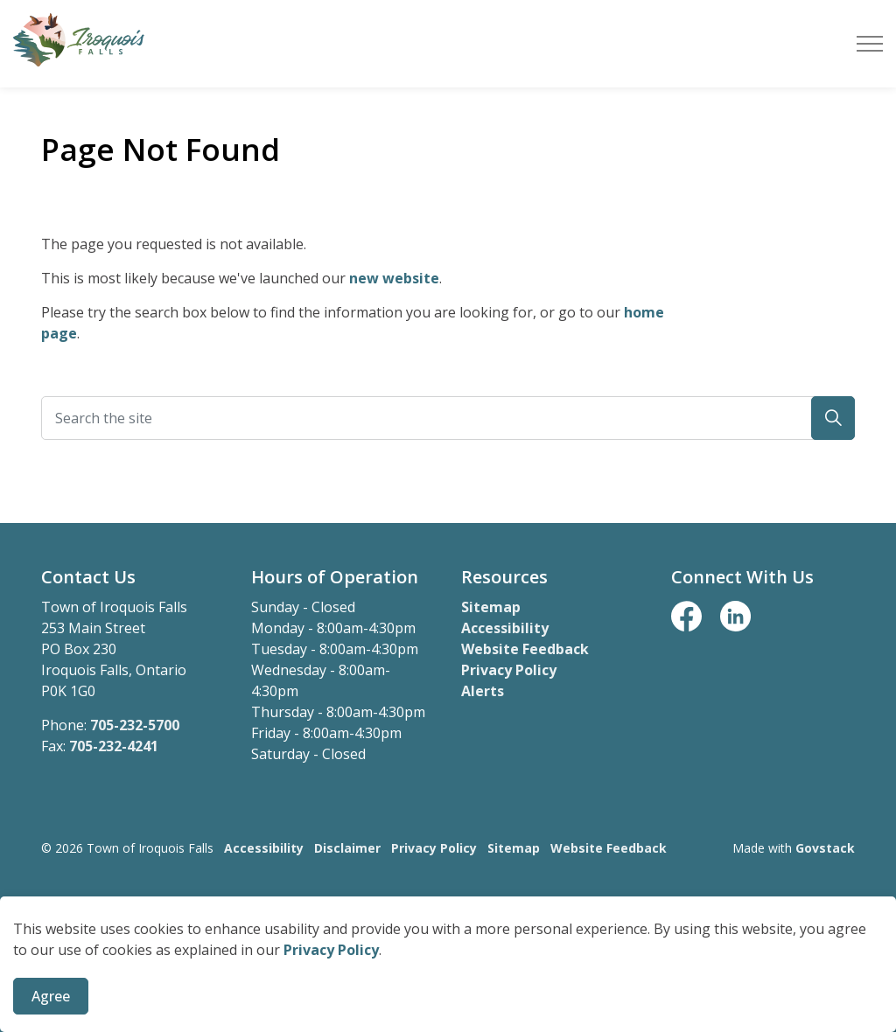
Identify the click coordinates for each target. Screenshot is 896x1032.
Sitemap (491, 607)
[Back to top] (448, 920)
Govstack (825, 848)
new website (394, 278)
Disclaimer (347, 848)
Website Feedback (525, 649)
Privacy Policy (331, 1007)
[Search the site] (448, 418)
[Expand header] (870, 43)
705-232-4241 (113, 746)
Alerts (482, 691)
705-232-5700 (134, 725)
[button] (833, 418)
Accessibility (505, 628)
